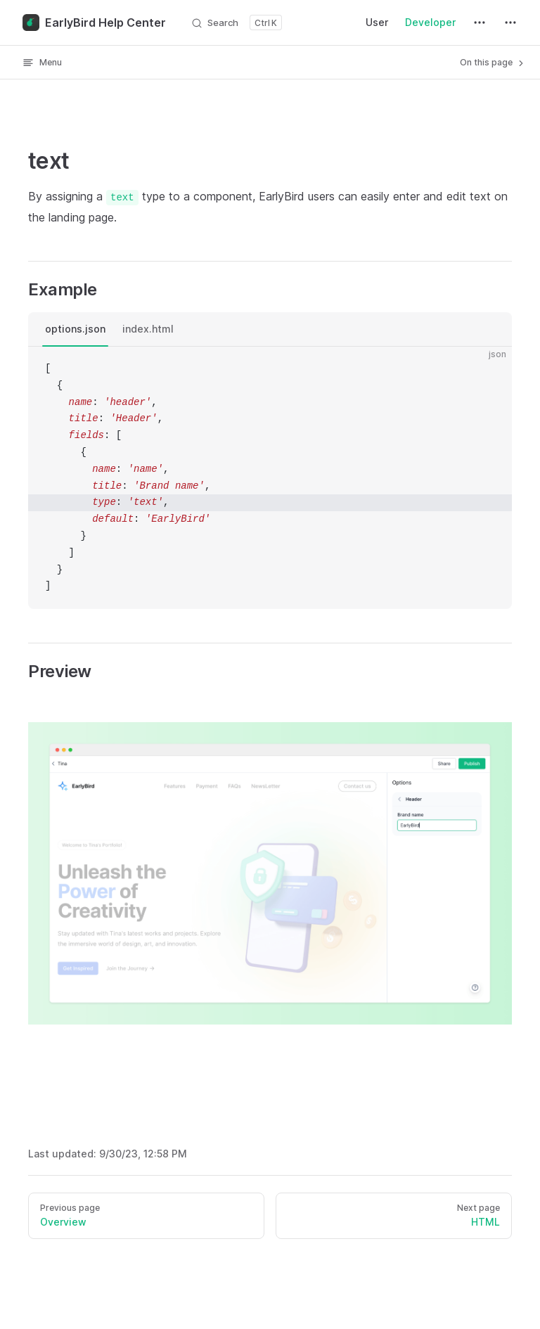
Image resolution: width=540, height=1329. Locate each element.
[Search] (236, 22)
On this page (493, 62)
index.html (148, 329)
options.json (75, 329)
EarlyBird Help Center (94, 22)
